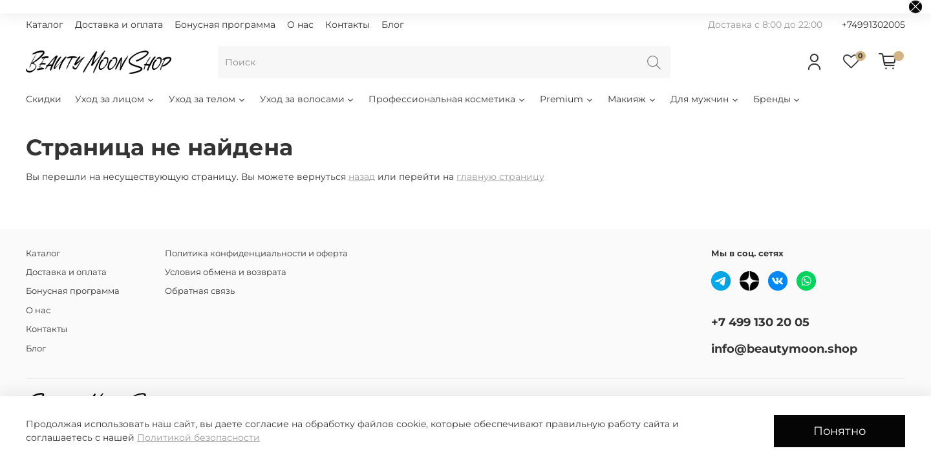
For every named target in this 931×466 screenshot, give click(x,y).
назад (361, 177)
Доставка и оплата (119, 24)
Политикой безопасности (198, 437)
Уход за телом (207, 99)
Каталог (44, 24)
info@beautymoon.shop (784, 348)
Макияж (632, 99)
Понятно (839, 431)
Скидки (43, 99)
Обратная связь (200, 291)
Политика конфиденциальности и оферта (256, 253)
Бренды (777, 99)
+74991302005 (873, 24)
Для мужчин (705, 99)
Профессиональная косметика (447, 99)
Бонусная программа (225, 24)
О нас (300, 24)
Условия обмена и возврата (225, 272)
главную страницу (500, 177)
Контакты (347, 24)
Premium (567, 99)
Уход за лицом (115, 99)
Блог (392, 24)
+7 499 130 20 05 (760, 322)
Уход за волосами (308, 99)
